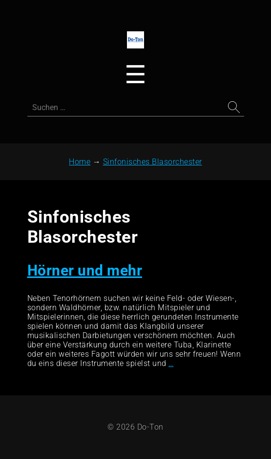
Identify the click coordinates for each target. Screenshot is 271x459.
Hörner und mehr (85, 270)
